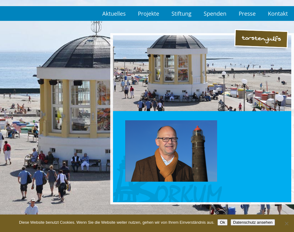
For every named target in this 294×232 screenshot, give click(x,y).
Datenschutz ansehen (253, 222)
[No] (286, 223)
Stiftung (181, 13)
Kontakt (278, 13)
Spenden (215, 13)
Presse (247, 13)
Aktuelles (114, 13)
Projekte (148, 13)
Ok (222, 222)
